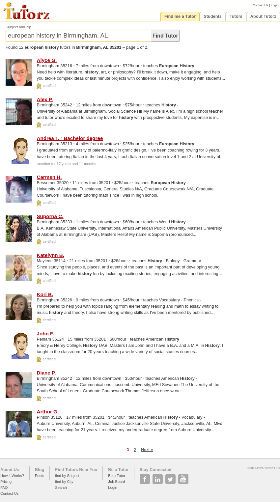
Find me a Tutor (180, 16)
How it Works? (12, 476)
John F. (45, 333)
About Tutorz (263, 16)
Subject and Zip (18, 27)
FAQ (4, 487)
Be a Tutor (118, 469)
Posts (39, 476)
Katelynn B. (50, 255)
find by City (64, 482)
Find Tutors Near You (76, 469)
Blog (39, 469)
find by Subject (67, 476)
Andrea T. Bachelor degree (70, 138)
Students (213, 16)
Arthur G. (48, 411)
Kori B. (45, 294)
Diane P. (46, 373)
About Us (9, 469)
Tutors (236, 16)
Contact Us (260, 5)
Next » (147, 449)
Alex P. (45, 99)
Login (274, 5)
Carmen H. (49, 177)
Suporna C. (50, 216)
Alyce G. (47, 60)
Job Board (116, 482)
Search (61, 487)
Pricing (6, 482)
